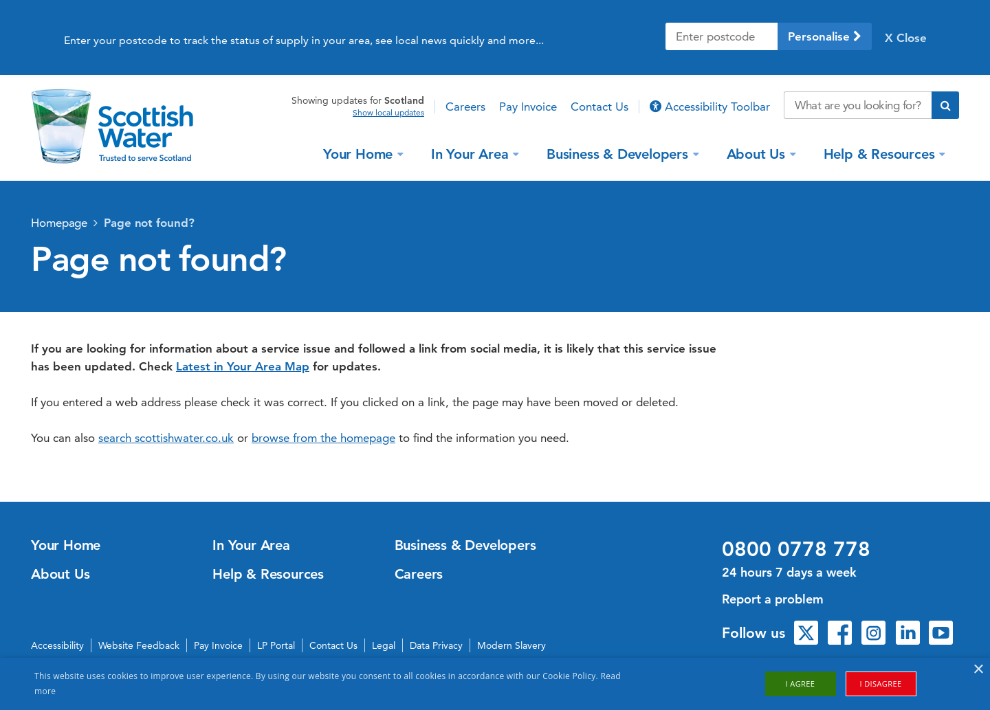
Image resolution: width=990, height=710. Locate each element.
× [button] (978, 670)
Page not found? (149, 223)
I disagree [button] (881, 683)
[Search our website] (858, 105)
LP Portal (276, 645)
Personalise (824, 36)
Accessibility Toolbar (710, 106)
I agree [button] (800, 683)
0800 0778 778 (796, 549)
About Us (758, 153)
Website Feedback (138, 645)
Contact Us (599, 106)
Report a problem (773, 599)
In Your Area (471, 153)
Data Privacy (436, 645)
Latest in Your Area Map (242, 366)
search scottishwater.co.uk (166, 438)
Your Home (360, 153)
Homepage (59, 223)
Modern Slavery (511, 645)
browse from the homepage (323, 438)
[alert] (495, 684)
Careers (465, 106)
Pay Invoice (528, 106)
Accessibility (57, 645)
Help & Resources (881, 153)
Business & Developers (619, 153)
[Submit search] (945, 105)
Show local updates (388, 113)
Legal (383, 645)
